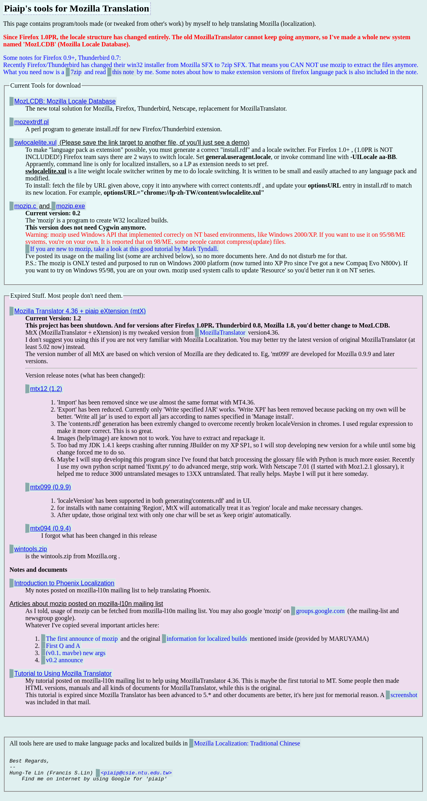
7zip (76, 72)
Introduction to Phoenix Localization (64, 583)
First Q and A (63, 645)
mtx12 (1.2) (46, 388)
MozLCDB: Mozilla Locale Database (65, 101)
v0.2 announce (64, 660)
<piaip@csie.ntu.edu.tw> (136, 777)
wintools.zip (30, 549)
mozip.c (26, 206)
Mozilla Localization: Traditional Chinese (247, 743)
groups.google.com (320, 610)
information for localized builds (208, 638)
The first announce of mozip (82, 638)
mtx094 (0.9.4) (50, 528)
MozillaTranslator (223, 332)
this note (123, 72)
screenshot (404, 695)
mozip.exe (70, 206)
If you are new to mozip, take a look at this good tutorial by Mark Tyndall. (124, 248)
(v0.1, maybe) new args (75, 653)
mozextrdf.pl (31, 122)
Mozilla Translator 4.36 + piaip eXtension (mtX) (80, 311)
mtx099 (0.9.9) (50, 487)
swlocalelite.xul (35, 142)
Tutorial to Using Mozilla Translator (63, 673)
